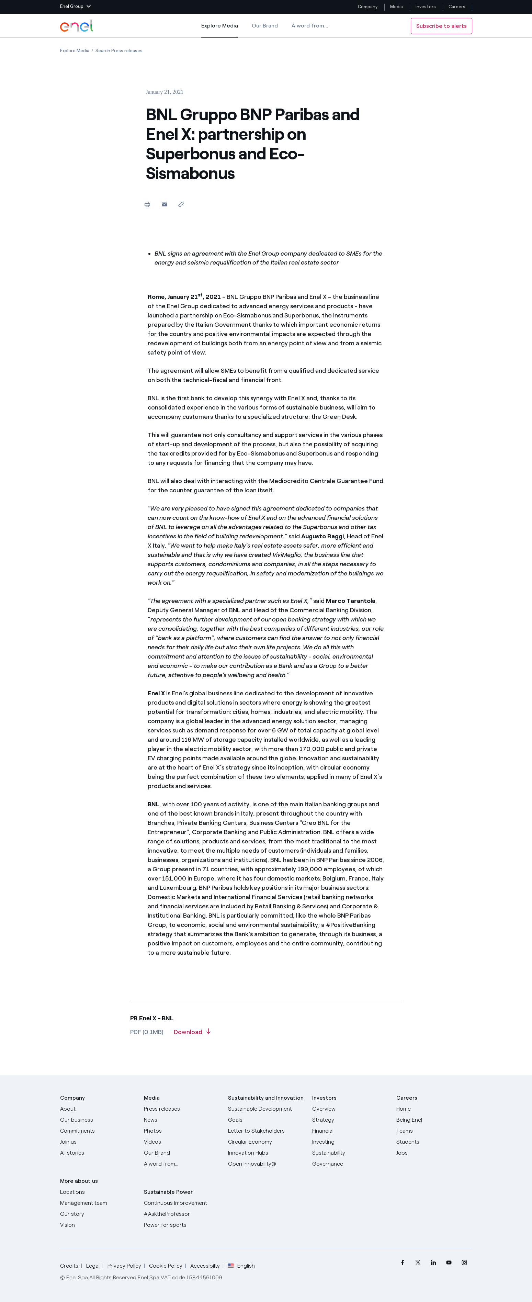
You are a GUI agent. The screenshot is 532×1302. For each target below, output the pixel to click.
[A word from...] (182, 1163)
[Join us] (98, 1141)
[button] (75, 7)
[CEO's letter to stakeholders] (266, 1130)
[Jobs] (434, 1152)
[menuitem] (402, 1262)
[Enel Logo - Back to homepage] (77, 26)
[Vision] (98, 1225)
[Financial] (350, 1130)
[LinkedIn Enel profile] (433, 1262)
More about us (79, 1181)
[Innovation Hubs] (266, 1152)
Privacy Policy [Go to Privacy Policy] (124, 1265)
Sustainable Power (168, 1192)
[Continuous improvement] (182, 1203)
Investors (426, 6)
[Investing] (350, 1141)
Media (396, 6)
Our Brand (265, 25)
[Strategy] (350, 1119)
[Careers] (434, 1108)
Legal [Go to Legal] (93, 1265)
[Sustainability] (350, 1152)
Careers (457, 6)
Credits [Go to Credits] (69, 1265)
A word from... (310, 25)
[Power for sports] (182, 1225)
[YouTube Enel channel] (449, 1262)
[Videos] (182, 1141)
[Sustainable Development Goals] (266, 1114)
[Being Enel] (434, 1119)
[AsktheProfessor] (182, 1214)
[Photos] (182, 1130)
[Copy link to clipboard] (181, 204)
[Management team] (98, 1203)
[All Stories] (98, 1152)
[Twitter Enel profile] (418, 1262)
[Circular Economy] (266, 1141)
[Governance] (350, 1163)
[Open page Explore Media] (74, 50)
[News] (182, 1119)
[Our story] (98, 1214)
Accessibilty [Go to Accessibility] (205, 1265)
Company (367, 6)
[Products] (98, 1119)
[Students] (434, 1141)
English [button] (241, 1266)
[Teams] (434, 1130)
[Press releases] (182, 1108)
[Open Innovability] (266, 1163)
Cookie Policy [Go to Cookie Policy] (165, 1265)
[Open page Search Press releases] (119, 50)
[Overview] (350, 1108)
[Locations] (98, 1192)
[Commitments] (98, 1130)
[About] (98, 1108)
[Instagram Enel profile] (464, 1262)
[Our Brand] (182, 1152)
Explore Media (219, 30)
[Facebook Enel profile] (402, 1262)
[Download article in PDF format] (192, 1034)
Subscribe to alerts (441, 26)
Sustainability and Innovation (266, 1098)
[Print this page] (147, 204)
